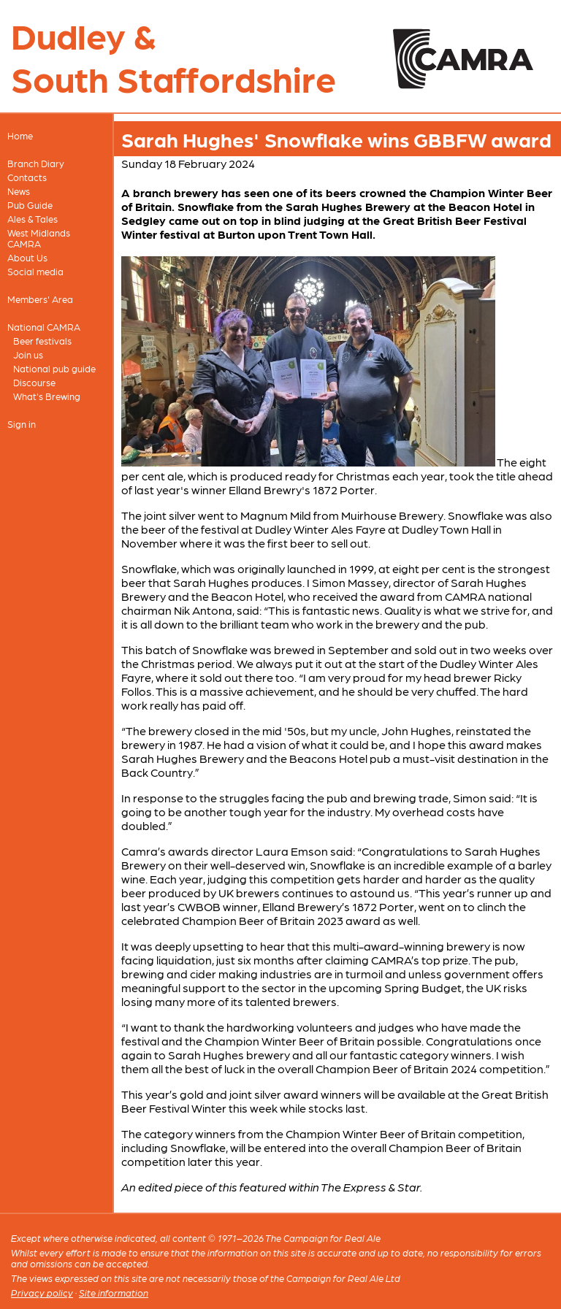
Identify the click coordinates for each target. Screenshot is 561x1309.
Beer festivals (42, 340)
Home (20, 135)
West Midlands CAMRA (38, 238)
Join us (28, 354)
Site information (113, 1292)
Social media (35, 271)
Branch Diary (35, 163)
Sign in (21, 423)
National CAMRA (43, 326)
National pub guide (54, 368)
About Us (27, 257)
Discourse (34, 382)
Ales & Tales (32, 218)
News (18, 190)
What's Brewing (46, 396)
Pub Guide (30, 204)
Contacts (27, 177)
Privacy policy (42, 1292)
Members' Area (40, 298)
